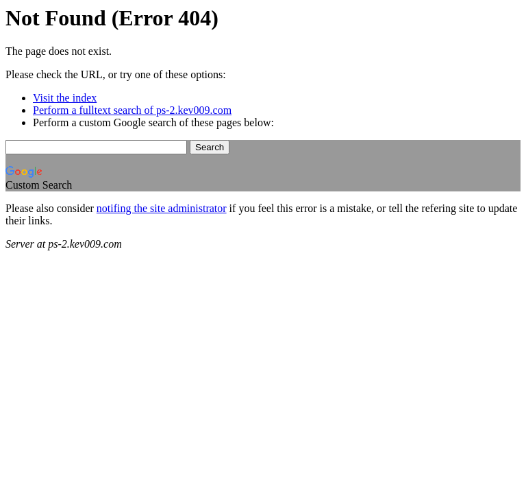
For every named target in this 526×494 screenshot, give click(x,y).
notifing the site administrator (162, 208)
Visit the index (65, 98)
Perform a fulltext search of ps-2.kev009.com (132, 110)
